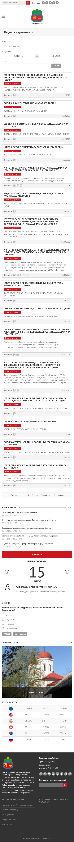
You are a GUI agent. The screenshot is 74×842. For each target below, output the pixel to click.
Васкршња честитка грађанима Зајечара (19, 512)
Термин (5, 61)
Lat (38, 3)
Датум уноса (7, 51)
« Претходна (15, 495)
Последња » (59, 495)
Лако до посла (8, 815)
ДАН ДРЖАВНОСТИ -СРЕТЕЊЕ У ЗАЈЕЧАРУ (36, 587)
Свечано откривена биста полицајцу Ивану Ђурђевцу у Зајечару (30, 535)
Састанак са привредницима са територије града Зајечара (27, 528)
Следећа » (45, 495)
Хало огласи (7, 824)
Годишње (10, 624)
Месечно (10, 615)
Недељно (10, 619)
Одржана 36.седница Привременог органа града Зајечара (27, 543)
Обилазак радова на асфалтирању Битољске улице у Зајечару (29, 520)
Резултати (20, 634)
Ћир (34, 3)
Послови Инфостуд (10, 810)
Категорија (6, 41)
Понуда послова (9, 819)
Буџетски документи (12, 84)
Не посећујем (12, 628)
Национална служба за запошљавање (17, 805)
